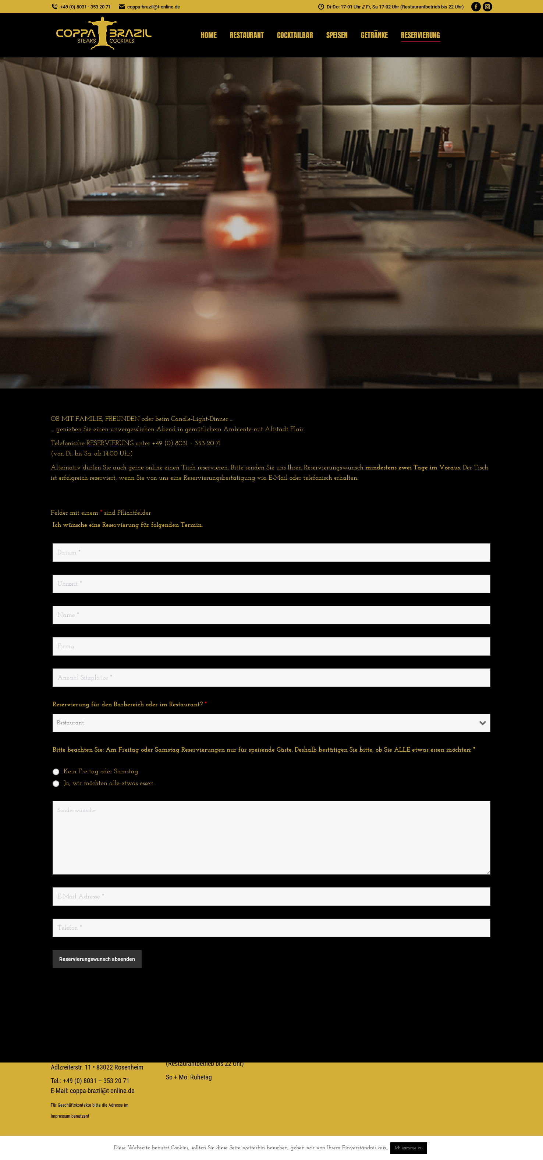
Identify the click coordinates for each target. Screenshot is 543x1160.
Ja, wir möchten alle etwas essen (109, 783)
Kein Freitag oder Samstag (101, 771)
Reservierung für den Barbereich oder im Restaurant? (130, 704)
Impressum (60, 1116)
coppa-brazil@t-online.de (149, 6)
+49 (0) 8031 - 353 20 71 (81, 6)
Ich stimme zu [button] (409, 1148)
